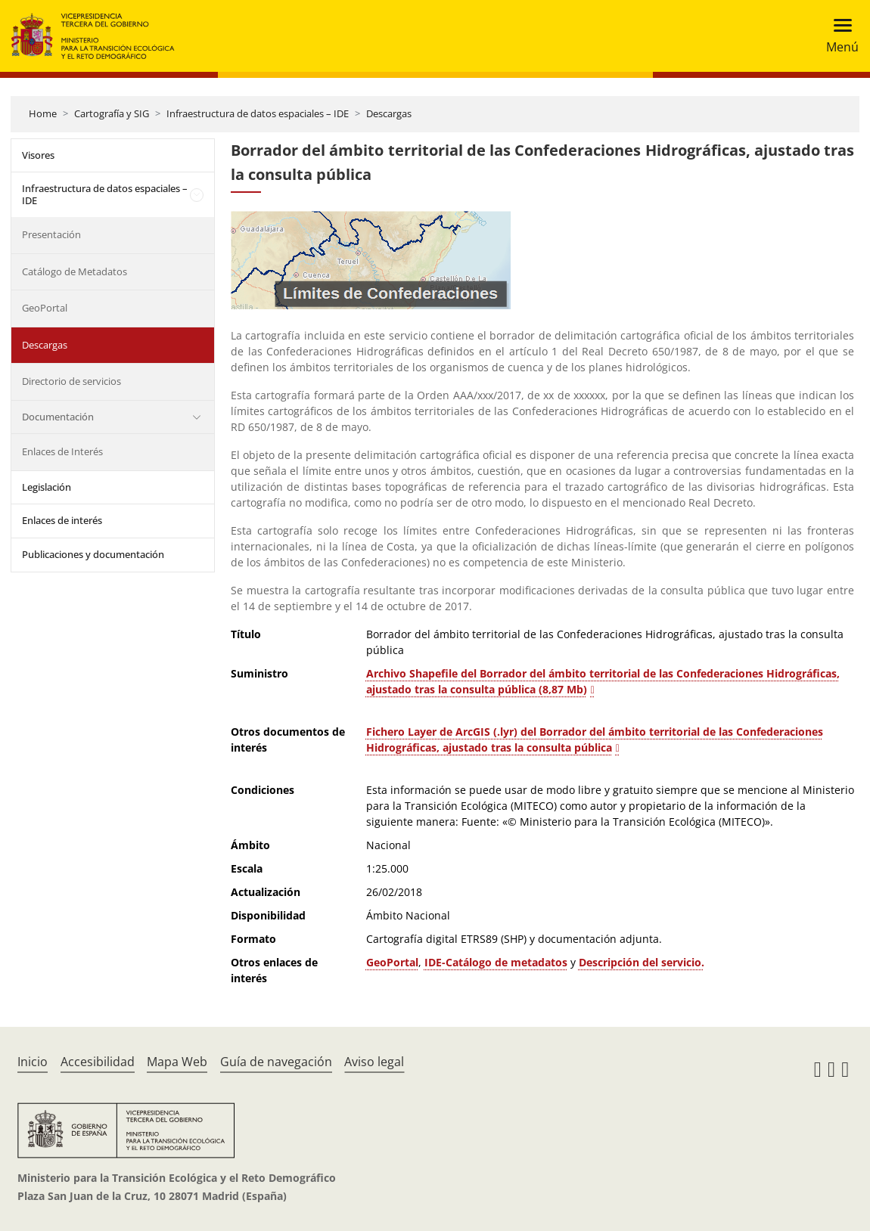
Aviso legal (374, 1061)
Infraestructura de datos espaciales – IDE (257, 113)
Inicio (32, 1061)
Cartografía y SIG (111, 113)
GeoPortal (44, 308)
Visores (38, 155)
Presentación (51, 234)
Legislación (46, 487)
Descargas (389, 113)
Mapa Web (177, 1061)
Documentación (58, 416)
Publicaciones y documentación (93, 554)
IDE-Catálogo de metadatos (495, 962)
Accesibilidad (98, 1061)
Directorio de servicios (71, 381)
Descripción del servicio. (641, 962)
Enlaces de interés (62, 520)
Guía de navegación (276, 1061)
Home (43, 113)
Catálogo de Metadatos (74, 271)
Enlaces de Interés (62, 451)
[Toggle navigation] (837, 36)
